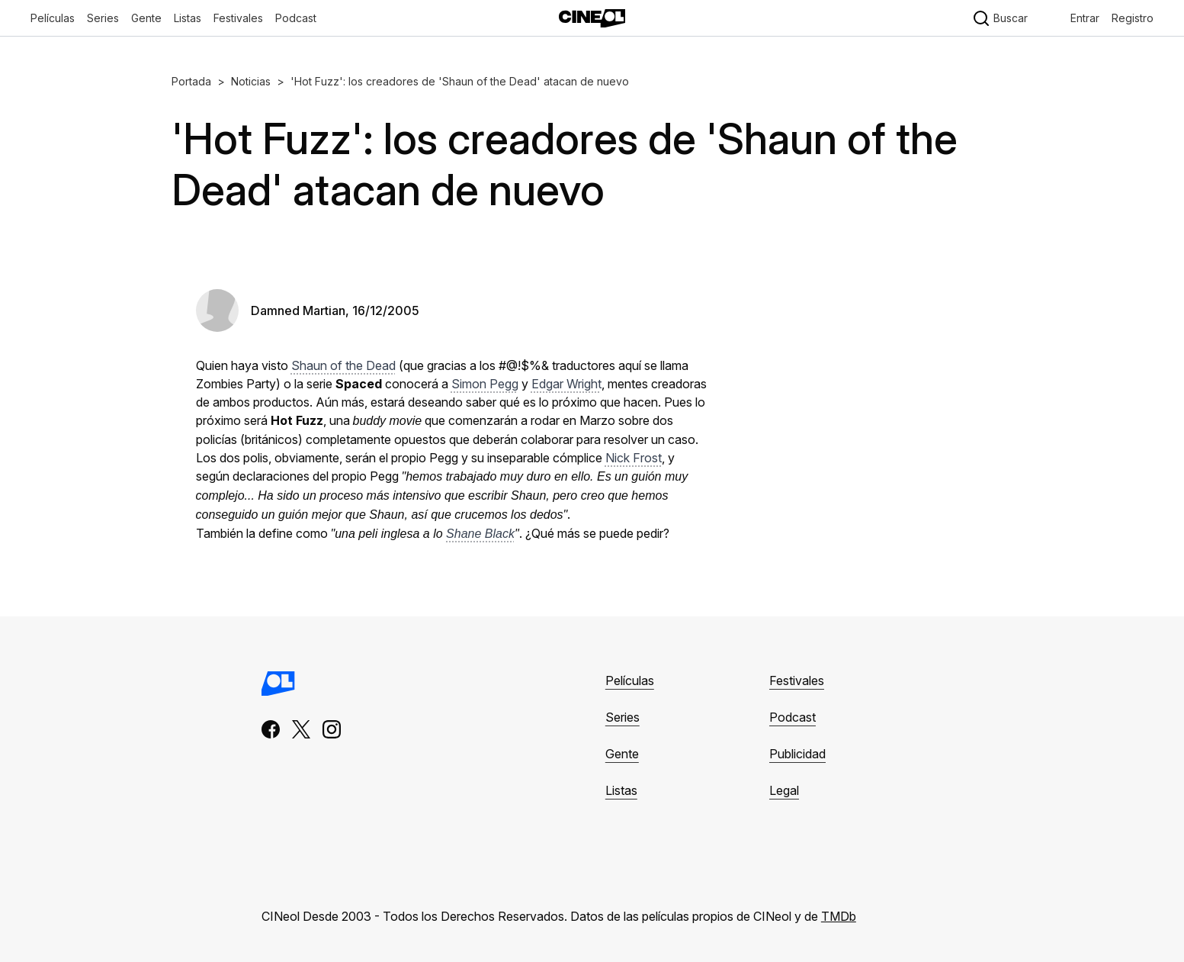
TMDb (838, 916)
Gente (622, 753)
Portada (191, 81)
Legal (784, 790)
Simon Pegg (484, 383)
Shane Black (480, 533)
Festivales (796, 680)
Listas (621, 790)
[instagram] (331, 729)
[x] (301, 729)
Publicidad (797, 753)
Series (622, 717)
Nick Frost (633, 457)
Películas (629, 680)
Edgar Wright (566, 383)
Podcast (295, 17)
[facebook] (271, 729)
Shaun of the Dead (343, 365)
